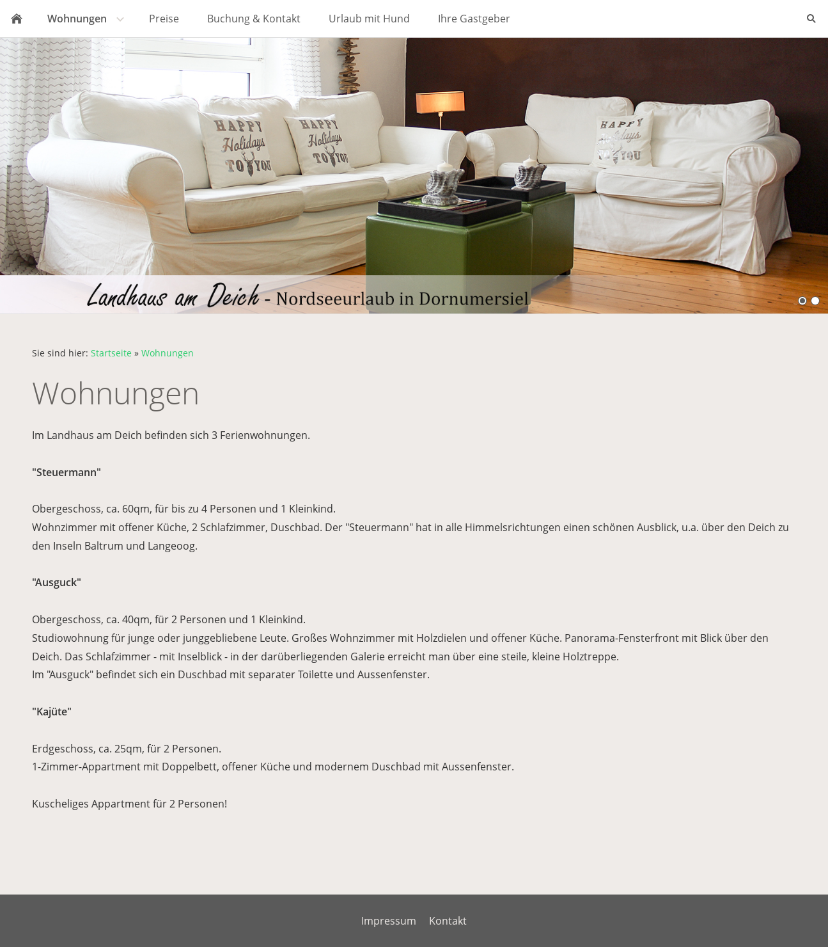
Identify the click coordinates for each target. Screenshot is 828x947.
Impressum (388, 921)
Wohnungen (167, 353)
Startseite (111, 353)
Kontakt (448, 921)
